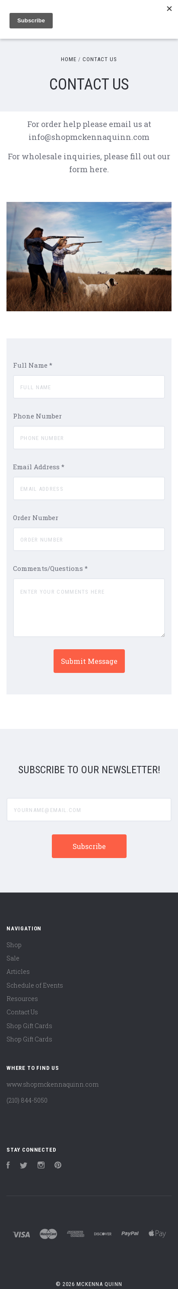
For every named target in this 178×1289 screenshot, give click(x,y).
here (98, 169)
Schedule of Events (34, 985)
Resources (22, 999)
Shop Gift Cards (29, 1026)
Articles (18, 971)
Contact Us (22, 1012)
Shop (14, 945)
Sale (12, 958)
